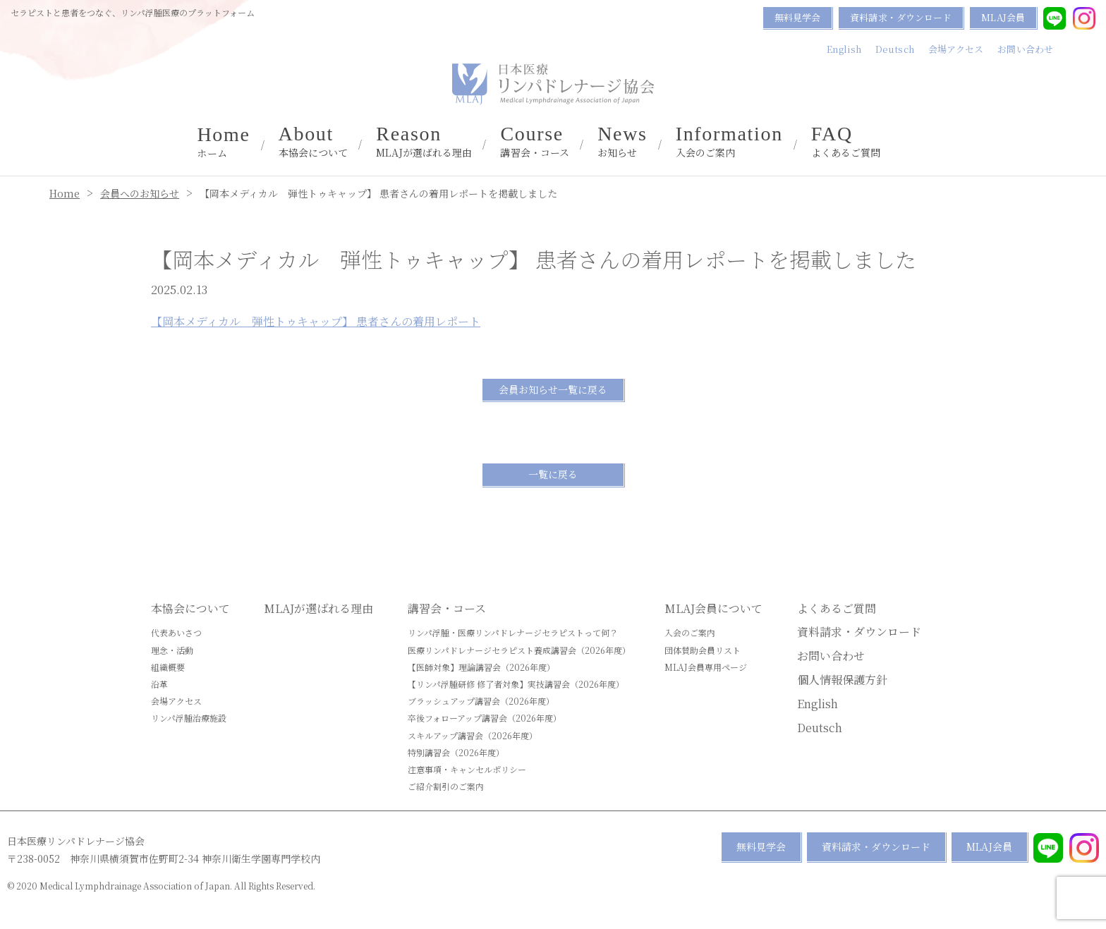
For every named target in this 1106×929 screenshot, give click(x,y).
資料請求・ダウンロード (901, 17)
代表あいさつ (176, 632)
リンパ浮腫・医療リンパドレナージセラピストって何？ (513, 632)
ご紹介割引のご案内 (446, 786)
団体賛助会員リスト (702, 650)
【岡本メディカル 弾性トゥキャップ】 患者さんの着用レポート (315, 321)
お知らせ (622, 141)
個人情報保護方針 (842, 680)
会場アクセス (956, 49)
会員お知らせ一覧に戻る (553, 389)
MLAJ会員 (1003, 17)
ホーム (223, 142)
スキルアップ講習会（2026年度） (472, 735)
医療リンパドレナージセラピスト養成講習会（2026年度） (519, 650)
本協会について (313, 141)
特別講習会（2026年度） (456, 752)
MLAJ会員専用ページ (705, 667)
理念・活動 (172, 650)
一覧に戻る (553, 474)
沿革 (159, 684)
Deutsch (894, 49)
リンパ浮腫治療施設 (188, 718)
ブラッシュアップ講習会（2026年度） (481, 701)
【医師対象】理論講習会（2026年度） (481, 667)
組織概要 (168, 667)
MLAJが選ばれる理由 (424, 141)
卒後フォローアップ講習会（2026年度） (484, 718)
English (844, 49)
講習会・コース (534, 141)
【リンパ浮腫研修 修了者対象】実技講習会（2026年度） (516, 684)
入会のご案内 (729, 141)
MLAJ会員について (713, 608)
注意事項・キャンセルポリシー (467, 769)
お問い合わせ (1025, 49)
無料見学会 (797, 17)
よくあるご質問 (846, 141)
